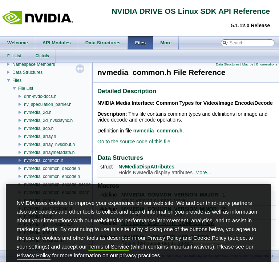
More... (203, 172)
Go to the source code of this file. (134, 141)
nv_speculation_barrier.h (48, 104)
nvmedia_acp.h (38, 128)
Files (16, 80)
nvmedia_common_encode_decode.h (60, 184)
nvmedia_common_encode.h (52, 176)
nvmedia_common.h (43, 160)
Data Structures (27, 72)
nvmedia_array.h (40, 136)
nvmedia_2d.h (37, 112)
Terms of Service (108, 257)
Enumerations (266, 64)
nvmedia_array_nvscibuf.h (49, 144)
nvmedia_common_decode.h (52, 168)
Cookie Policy (209, 248)
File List (25, 88)
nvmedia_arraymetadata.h (49, 152)
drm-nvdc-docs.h (40, 96)
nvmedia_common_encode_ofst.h (56, 192)
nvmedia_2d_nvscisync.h (48, 120)
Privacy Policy (164, 248)
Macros (248, 64)
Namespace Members (33, 64)
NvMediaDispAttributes (146, 167)
